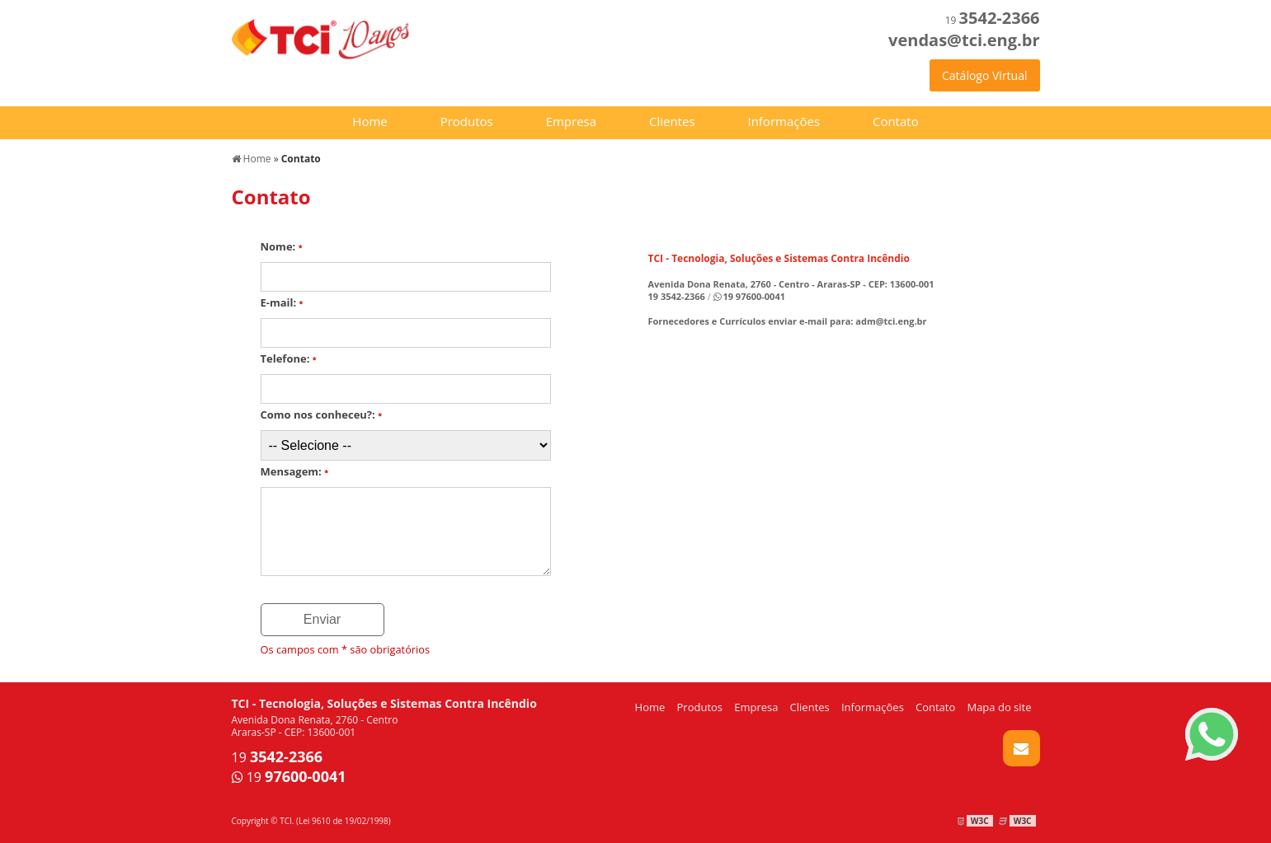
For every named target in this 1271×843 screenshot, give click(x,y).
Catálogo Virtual (984, 75)
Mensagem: (295, 471)
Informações (783, 121)
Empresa (571, 121)
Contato (896, 121)
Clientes (672, 121)
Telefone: (289, 358)
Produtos (466, 121)
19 (992, 20)
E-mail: (282, 302)
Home (369, 121)
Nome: (282, 246)
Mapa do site (999, 707)
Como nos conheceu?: (322, 414)
